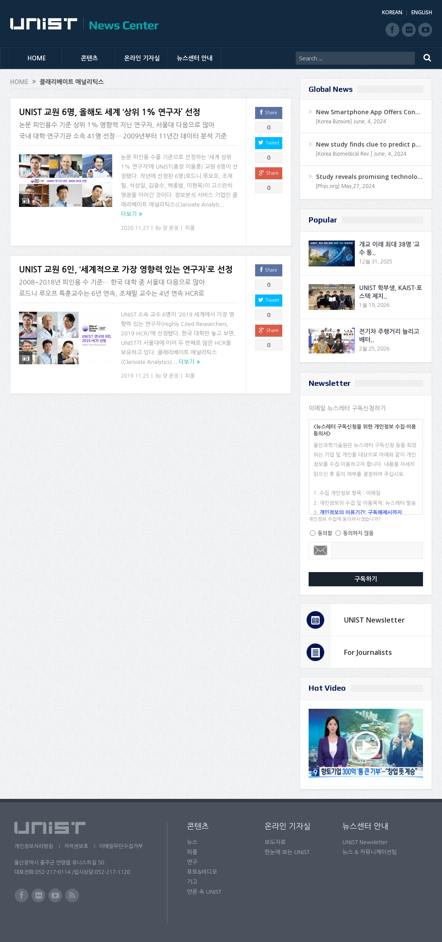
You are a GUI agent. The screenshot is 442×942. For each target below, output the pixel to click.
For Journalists (368, 652)
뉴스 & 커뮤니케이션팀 (369, 852)
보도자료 (275, 842)
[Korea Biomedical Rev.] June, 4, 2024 (361, 153)
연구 (192, 862)
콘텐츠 (89, 58)
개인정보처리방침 (33, 846)
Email (320, 550)
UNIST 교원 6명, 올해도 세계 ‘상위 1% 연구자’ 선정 (109, 112)
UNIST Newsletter (374, 620)
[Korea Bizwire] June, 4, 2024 (351, 121)
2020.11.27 (135, 228)
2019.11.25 (135, 376)
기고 (192, 882)
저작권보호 (76, 846)
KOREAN (392, 12)
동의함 (325, 533)
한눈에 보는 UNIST (287, 852)
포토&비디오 (202, 872)
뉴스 (192, 842)
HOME (37, 58)
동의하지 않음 (358, 533)
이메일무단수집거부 (121, 846)
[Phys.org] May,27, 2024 (345, 186)
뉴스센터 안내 (195, 58)
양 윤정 (171, 228)
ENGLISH (421, 12)
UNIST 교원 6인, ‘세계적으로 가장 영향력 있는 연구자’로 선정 (126, 270)
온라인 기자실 (142, 58)
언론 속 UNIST (204, 892)
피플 (190, 228)
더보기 (129, 214)
